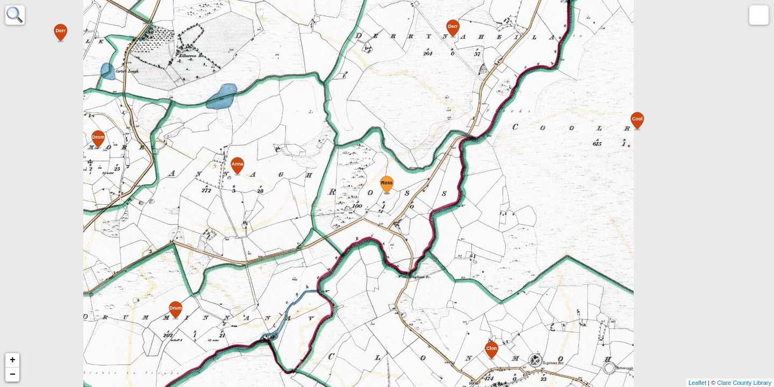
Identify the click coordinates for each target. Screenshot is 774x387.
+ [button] (13, 360)
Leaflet (697, 382)
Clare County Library (744, 382)
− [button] (13, 374)
